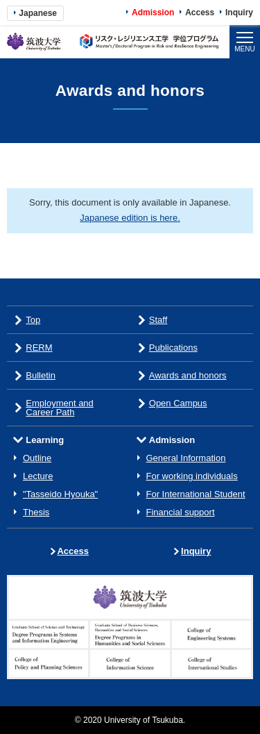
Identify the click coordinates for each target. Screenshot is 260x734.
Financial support (180, 512)
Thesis (36, 512)
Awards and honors (188, 375)
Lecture (38, 476)
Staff (158, 320)
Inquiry (239, 12)
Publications (173, 347)
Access (199, 12)
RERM (39, 347)
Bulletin (40, 375)
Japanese (38, 13)
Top (33, 320)
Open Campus (178, 403)
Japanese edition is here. (130, 217)
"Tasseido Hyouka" (60, 494)
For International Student (195, 494)
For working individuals (192, 476)
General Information (186, 458)
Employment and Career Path (60, 407)
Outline (37, 458)
